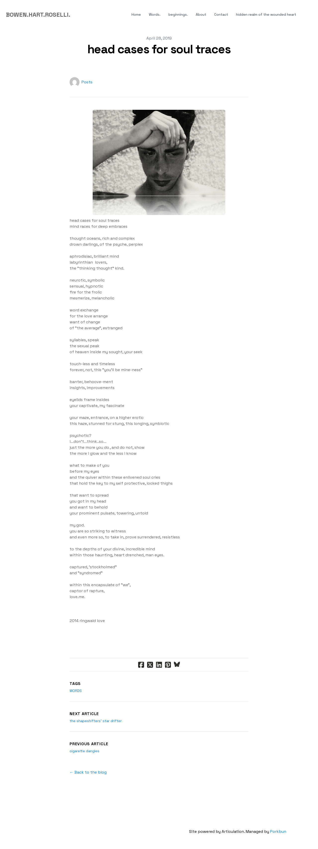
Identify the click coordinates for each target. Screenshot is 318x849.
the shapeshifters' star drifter (96, 721)
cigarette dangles (84, 751)
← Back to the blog (88, 772)
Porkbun (278, 831)
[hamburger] (76, 15)
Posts (86, 82)
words (76, 690)
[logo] (38, 15)
